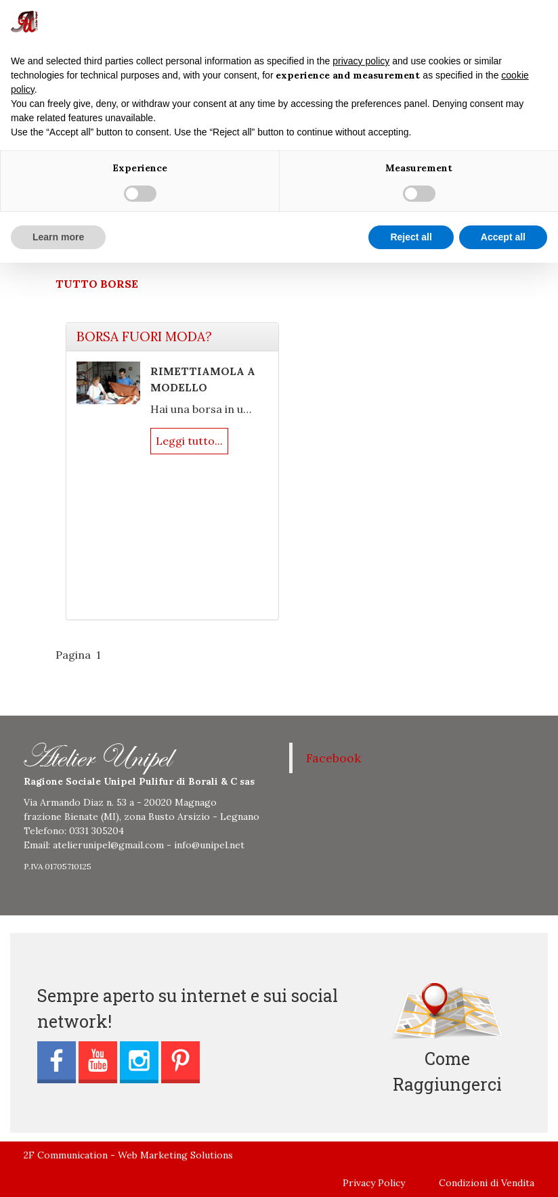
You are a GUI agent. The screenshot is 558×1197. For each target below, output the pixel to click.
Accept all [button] (503, 237)
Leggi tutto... (189, 441)
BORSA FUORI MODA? (144, 336)
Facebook (333, 758)
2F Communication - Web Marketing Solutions (128, 1155)
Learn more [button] (58, 237)
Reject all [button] (410, 237)
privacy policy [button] (360, 61)
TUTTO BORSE (97, 283)
